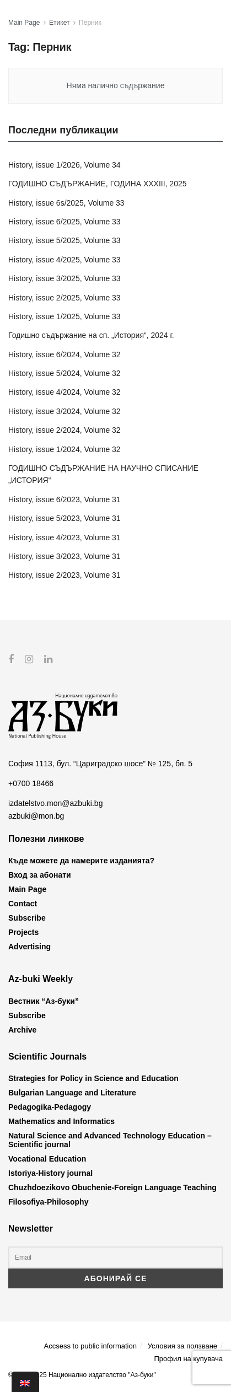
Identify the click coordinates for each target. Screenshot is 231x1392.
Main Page (24, 22)
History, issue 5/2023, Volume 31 (64, 518)
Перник (90, 22)
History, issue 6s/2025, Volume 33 (66, 202)
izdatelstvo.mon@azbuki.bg (55, 803)
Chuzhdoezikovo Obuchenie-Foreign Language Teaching (112, 1187)
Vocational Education (47, 1158)
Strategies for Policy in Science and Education (93, 1078)
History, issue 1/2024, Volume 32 (64, 449)
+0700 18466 (30, 783)
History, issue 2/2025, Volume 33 (64, 297)
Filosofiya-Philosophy (48, 1201)
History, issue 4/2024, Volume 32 (64, 392)
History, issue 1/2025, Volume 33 (64, 316)
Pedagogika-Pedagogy (49, 1107)
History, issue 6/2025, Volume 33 (64, 221)
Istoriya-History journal (50, 1173)
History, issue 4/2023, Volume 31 (64, 537)
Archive (22, 1029)
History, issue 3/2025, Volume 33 (64, 278)
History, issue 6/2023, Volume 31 (64, 499)
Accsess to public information (90, 1345)
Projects (23, 932)
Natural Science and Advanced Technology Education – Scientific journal (110, 1140)
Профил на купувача (188, 1359)
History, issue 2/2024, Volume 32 (64, 430)
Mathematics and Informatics (61, 1121)
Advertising (29, 946)
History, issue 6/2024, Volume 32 (64, 354)
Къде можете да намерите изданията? (81, 860)
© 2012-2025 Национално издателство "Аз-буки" (82, 1375)
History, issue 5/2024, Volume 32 (64, 373)
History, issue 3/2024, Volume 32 (64, 411)
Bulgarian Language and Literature (72, 1092)
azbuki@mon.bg (36, 815)
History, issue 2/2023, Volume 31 (64, 575)
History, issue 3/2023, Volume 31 (64, 556)
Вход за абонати (39, 874)
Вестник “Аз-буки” (43, 1001)
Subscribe (27, 917)
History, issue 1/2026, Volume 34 (64, 164)
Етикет (59, 22)
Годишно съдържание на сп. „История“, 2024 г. (91, 335)
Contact (22, 903)
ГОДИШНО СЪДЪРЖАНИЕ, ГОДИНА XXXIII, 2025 (97, 183)
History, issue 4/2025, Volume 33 (64, 259)
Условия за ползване (182, 1345)
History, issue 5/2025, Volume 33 (64, 240)
